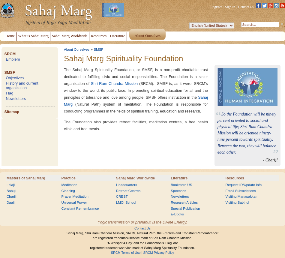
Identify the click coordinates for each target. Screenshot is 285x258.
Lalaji (11, 185)
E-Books (177, 214)
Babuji (11, 191)
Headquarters (126, 185)
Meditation (69, 185)
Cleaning (68, 191)
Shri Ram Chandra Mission (114, 83)
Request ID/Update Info (244, 185)
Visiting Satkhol (237, 202)
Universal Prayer (74, 202)
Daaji (10, 202)
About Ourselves (76, 49)
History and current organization (22, 85)
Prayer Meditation (74, 196)
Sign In (230, 7)
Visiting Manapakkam (242, 196)
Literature (179, 178)
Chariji (11, 196)
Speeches (178, 191)
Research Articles (184, 202)
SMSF (9, 72)
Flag (9, 93)
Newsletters (16, 98)
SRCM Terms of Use (126, 252)
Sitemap (11, 112)
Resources (235, 178)
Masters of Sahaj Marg (26, 178)
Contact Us (246, 7)
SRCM (10, 54)
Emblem (13, 59)
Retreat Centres (128, 191)
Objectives (15, 78)
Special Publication (185, 208)
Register (216, 7)
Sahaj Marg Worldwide (135, 178)
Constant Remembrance (80, 208)
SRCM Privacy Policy (158, 252)
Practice (68, 178)
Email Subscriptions (241, 191)
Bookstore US (181, 185)
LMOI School (126, 202)
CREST (122, 196)
